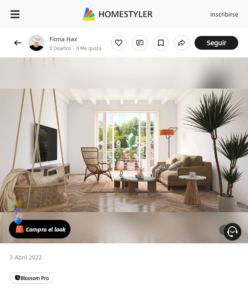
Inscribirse (224, 14)
